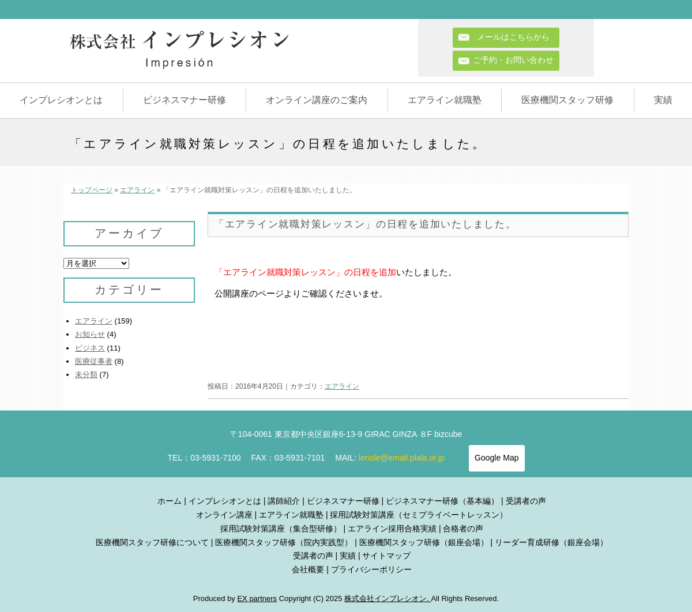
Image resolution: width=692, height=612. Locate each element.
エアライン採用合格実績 (392, 528)
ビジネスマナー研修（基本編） (442, 500)
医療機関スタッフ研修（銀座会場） (423, 542)
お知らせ (90, 334)
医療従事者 (93, 361)
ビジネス (90, 348)
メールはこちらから (517, 36)
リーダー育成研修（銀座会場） (551, 542)
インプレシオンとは (61, 100)
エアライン (137, 190)
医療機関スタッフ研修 (567, 100)
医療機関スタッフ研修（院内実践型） (283, 542)
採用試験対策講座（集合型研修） (280, 528)
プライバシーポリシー (371, 569)
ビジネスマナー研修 (184, 100)
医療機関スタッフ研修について (152, 542)
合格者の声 (463, 528)
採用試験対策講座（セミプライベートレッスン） (418, 514)
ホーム (169, 500)
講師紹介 (284, 500)
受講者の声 (526, 500)
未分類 (86, 374)
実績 (663, 100)
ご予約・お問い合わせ (513, 59)
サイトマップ (386, 555)
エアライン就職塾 (445, 100)
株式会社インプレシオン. (387, 598)
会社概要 (308, 569)
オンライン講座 (224, 514)
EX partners (257, 598)
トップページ (91, 190)
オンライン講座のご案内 (316, 100)
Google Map (496, 457)
